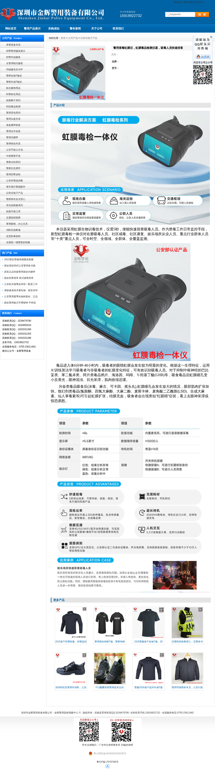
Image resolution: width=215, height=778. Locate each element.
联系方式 (198, 2)
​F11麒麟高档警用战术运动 (110, 687)
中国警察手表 (13, 156)
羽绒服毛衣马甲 (14, 69)
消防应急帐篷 (13, 230)
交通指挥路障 (13, 217)
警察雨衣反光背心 (15, 199)
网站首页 (178, 2)
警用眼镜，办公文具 (17, 223)
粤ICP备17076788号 (107, 761)
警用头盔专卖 (13, 118)
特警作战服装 (13, 57)
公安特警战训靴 (14, 180)
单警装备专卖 (13, 44)
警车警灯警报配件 (15, 186)
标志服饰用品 (13, 88)
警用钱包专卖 (13, 143)
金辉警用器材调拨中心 (66, 712)
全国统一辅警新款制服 (18, 242)
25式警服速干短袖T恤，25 (148, 641)
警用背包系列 (13, 112)
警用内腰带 (12, 137)
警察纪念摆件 (13, 168)
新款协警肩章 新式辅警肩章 (18, 278)
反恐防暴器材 (13, 236)
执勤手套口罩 (13, 211)
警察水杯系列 (13, 162)
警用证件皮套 (13, 131)
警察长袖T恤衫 (14, 81)
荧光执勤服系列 (14, 205)
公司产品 (73, 38)
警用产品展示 (32, 28)
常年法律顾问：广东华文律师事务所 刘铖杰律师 (107, 745)
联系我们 (118, 28)
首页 (63, 38)
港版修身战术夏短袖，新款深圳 (21, 290)
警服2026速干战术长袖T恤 (148, 687)
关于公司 (96, 28)
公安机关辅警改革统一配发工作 (21, 284)
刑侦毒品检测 (13, 106)
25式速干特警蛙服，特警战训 (70, 641)
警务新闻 (75, 28)
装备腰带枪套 (13, 125)
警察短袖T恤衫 (14, 75)
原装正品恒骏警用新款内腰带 (19, 271)
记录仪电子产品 (14, 193)
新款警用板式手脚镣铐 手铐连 (20, 302)
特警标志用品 (13, 94)
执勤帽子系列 (13, 100)
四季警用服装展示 (15, 51)
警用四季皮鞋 (13, 174)
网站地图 (188, 2)
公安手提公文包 (14, 149)
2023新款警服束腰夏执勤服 (18, 259)
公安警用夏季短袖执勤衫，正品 (21, 296)
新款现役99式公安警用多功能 (19, 265)
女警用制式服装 (14, 63)
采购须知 (53, 28)
